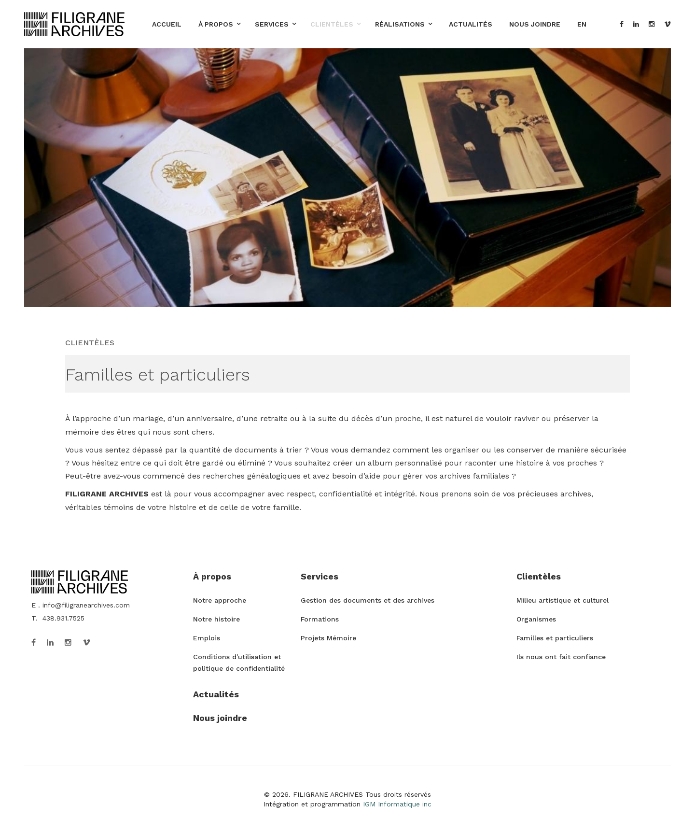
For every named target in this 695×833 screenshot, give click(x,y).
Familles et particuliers (554, 638)
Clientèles (331, 24)
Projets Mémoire (328, 638)
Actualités (470, 24)
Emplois (206, 638)
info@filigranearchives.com (86, 605)
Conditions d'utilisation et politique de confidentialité (239, 662)
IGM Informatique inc (397, 804)
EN (581, 24)
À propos (215, 24)
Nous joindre (534, 24)
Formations (320, 619)
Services (272, 24)
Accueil (166, 24)
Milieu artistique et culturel (562, 600)
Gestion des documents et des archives (367, 600)
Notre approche (219, 600)
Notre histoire (216, 619)
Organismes (536, 619)
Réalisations (400, 24)
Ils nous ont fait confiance (561, 657)
